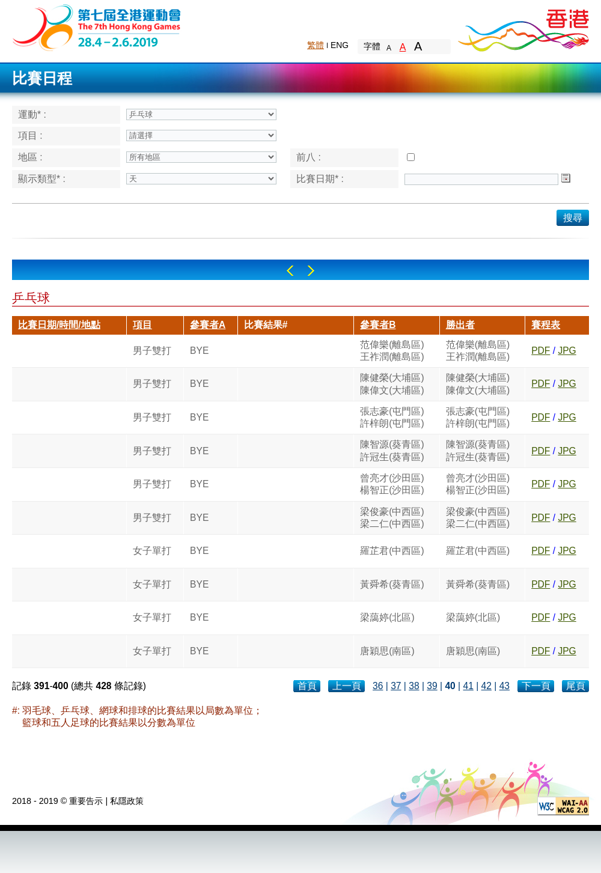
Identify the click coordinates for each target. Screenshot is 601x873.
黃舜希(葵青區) (392, 584)
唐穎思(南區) (387, 651)
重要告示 (86, 801)
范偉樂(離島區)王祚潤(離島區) (392, 350)
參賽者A (207, 325)
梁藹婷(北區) (387, 617)
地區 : (30, 157)
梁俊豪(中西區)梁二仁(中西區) (392, 517)
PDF (540, 350)
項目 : (30, 135)
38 (414, 686)
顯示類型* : (42, 179)
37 (396, 686)
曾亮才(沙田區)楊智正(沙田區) (392, 484)
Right (311, 270)
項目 (142, 325)
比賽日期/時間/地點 (59, 325)
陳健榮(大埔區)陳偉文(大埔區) (392, 384)
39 (432, 686)
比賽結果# (266, 325)
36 (378, 686)
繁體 (315, 45)
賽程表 (545, 325)
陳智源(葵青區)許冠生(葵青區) (392, 450)
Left (290, 270)
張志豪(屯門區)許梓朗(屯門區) (392, 417)
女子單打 (152, 551)
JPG (567, 350)
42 (486, 686)
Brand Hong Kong (523, 27)
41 (468, 686)
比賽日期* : (320, 179)
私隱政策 (127, 801)
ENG (340, 45)
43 (504, 686)
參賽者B (377, 325)
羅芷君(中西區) (392, 551)
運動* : (32, 114)
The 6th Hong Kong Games (97, 26)
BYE (199, 350)
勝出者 (460, 325)
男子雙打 (152, 350)
